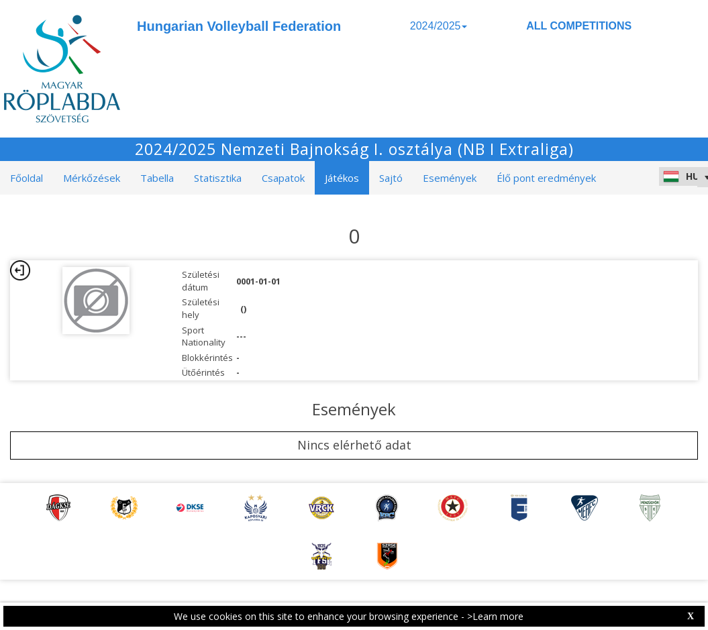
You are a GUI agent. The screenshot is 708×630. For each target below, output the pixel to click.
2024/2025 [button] (439, 26)
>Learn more (495, 616)
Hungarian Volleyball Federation (239, 26)
